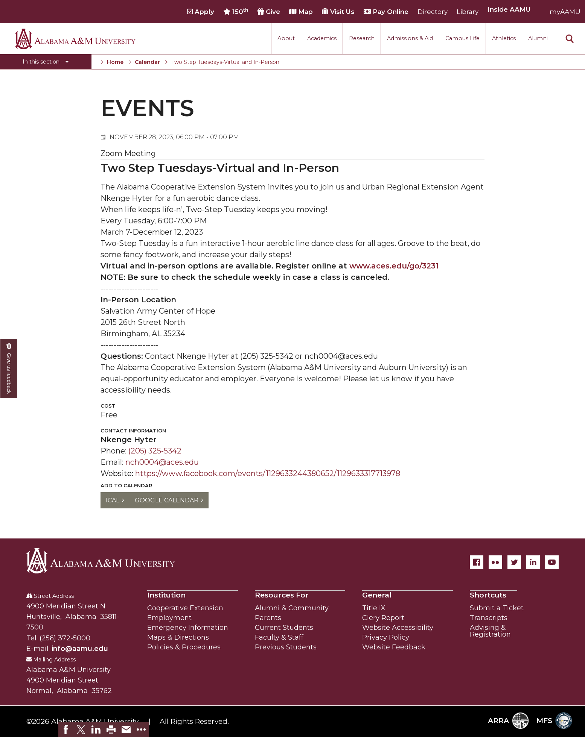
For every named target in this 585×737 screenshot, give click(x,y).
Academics (322, 38)
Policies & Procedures (184, 647)
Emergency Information (187, 627)
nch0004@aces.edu (162, 462)
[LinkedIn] (533, 562)
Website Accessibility (397, 627)
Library (467, 11)
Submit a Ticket (497, 608)
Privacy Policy (385, 637)
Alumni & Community (292, 608)
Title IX (373, 608)
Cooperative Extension (185, 608)
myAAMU (565, 11)
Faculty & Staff (279, 637)
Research (362, 38)
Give (268, 11)
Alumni (538, 38)
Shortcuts (488, 595)
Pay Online (386, 11)
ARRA (508, 720)
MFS (554, 720)
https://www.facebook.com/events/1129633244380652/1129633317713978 (267, 473)
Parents (268, 618)
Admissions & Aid (410, 38)
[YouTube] (552, 562)
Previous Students (286, 647)
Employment (169, 618)
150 (235, 11)
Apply (200, 11)
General (377, 595)
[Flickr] (495, 562)
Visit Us (338, 11)
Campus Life (462, 38)
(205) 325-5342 (154, 450)
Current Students (284, 627)
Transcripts (488, 618)
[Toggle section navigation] (45, 61)
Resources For (282, 595)
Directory (432, 11)
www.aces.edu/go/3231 (394, 265)
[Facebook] (476, 562)
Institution (166, 595)
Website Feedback (393, 647)
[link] (65, 729)
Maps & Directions (178, 637)
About (286, 38)
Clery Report (383, 618)
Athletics (504, 38)
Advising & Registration (490, 630)
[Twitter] (514, 562)
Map (301, 11)
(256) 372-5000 (65, 638)
